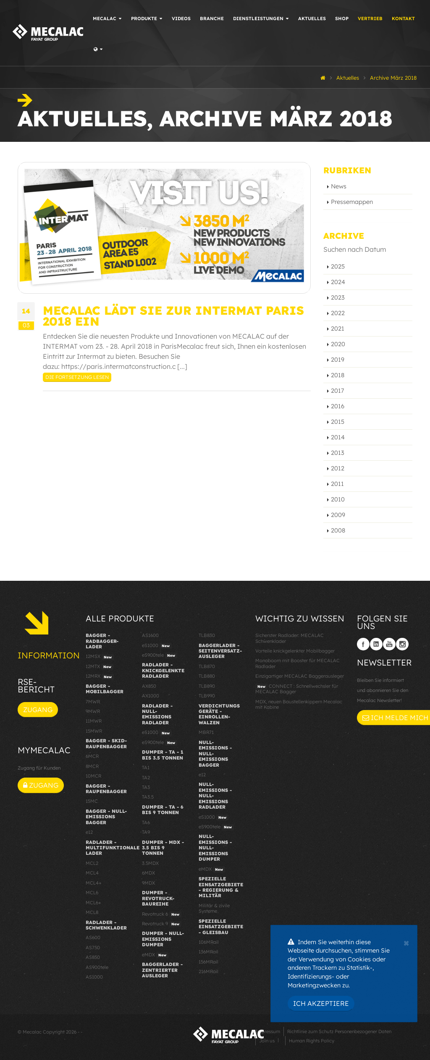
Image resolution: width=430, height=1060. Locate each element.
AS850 (93, 957)
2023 (338, 297)
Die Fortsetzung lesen (77, 377)
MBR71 (206, 732)
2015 (337, 422)
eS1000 (157, 645)
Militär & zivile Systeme (214, 908)
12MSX (100, 656)
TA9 (146, 832)
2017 (337, 390)
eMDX (155, 955)
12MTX (99, 666)
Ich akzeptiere (321, 1003)
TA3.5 (148, 797)
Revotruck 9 (161, 924)
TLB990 (207, 696)
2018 (337, 375)
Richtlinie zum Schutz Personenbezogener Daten (339, 1031)
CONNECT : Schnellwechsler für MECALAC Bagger (296, 688)
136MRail (208, 952)
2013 (337, 453)
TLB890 (207, 686)
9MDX (148, 883)
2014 (338, 437)
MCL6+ (93, 903)
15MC (92, 801)
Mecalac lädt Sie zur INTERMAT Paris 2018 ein (173, 315)
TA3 (146, 787)
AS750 (93, 947)
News (338, 186)
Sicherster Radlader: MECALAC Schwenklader (289, 638)
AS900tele (97, 967)
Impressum (267, 1031)
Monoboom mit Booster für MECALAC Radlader (297, 663)
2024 (338, 282)
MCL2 (92, 863)
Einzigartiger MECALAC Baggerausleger (299, 676)
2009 (338, 515)
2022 (338, 313)
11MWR (94, 721)
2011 (337, 484)
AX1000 (150, 696)
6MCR (92, 756)
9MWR (93, 711)
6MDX (148, 873)
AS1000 (94, 977)
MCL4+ (94, 883)
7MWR (93, 702)
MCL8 (92, 912)
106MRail (209, 942)
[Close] (406, 942)
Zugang (37, 709)
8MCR (92, 766)
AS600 (93, 937)
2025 (338, 266)
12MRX (100, 676)
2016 (337, 406)
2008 (338, 530)
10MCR (93, 776)
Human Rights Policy (311, 1041)
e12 (89, 832)
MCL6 (92, 893)
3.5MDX (150, 863)
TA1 (145, 767)
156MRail (208, 962)
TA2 (146, 778)
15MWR (94, 731)
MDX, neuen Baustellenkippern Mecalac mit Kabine (298, 704)
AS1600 (150, 635)
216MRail (208, 971)
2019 (337, 359)
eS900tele (159, 655)
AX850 (149, 686)
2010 (338, 499)
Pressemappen (352, 202)
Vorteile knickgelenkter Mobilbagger (295, 651)
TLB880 (207, 676)
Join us (267, 1041)
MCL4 (92, 873)
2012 (337, 468)
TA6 (146, 822)
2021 (337, 328)
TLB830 (207, 635)
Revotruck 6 (161, 914)
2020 (338, 344)
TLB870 (207, 666)
